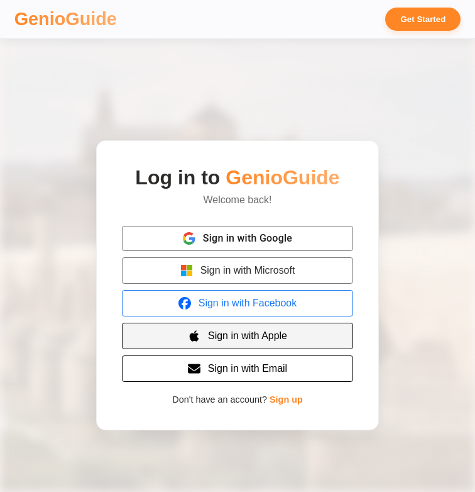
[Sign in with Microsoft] (237, 270)
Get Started (422, 19)
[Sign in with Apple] (237, 336)
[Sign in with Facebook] (237, 303)
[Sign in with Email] (237, 368)
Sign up (286, 399)
